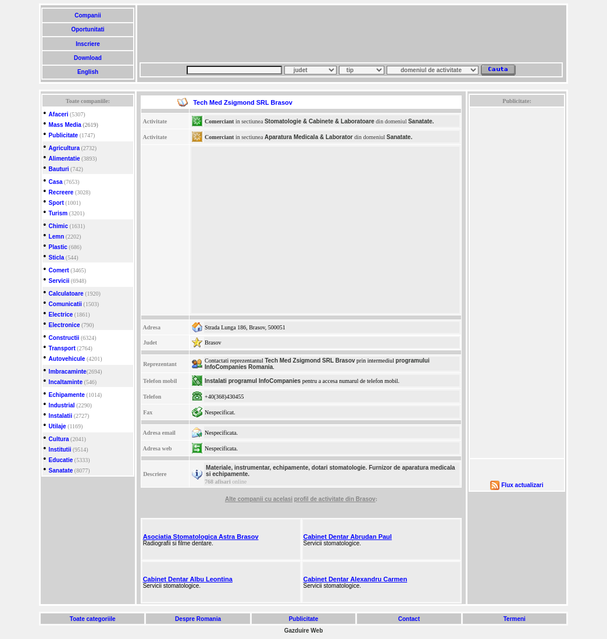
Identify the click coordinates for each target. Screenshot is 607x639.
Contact (409, 619)
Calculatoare (66, 293)
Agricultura (64, 148)
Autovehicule (67, 359)
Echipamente (67, 395)
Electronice (64, 325)
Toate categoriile (92, 619)
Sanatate (61, 470)
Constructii (64, 338)
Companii (87, 15)
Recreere (61, 192)
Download (87, 58)
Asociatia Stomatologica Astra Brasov (201, 536)
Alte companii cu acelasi (258, 499)
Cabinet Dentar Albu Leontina (188, 579)
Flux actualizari (522, 485)
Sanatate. (421, 121)
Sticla (57, 257)
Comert (59, 270)
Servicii (59, 281)
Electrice (61, 314)
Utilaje (57, 426)
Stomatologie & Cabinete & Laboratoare (319, 121)
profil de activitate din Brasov (335, 499)
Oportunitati (88, 29)
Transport (62, 348)
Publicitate (63, 135)
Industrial (62, 405)
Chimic (58, 226)
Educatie (61, 460)
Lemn (57, 236)
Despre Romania (197, 619)
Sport (56, 203)
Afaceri (59, 114)
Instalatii (61, 416)
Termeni (514, 619)
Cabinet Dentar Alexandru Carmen (356, 579)
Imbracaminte (68, 371)
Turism (58, 213)
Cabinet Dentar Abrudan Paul (348, 536)
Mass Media (65, 125)
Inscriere (87, 44)
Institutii (60, 449)
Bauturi (59, 169)
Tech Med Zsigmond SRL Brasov (310, 360)
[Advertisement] (351, 34)
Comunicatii (65, 304)
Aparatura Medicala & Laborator (309, 137)
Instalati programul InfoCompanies (253, 381)
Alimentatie (64, 158)
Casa (56, 182)
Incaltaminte (66, 382)
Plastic (58, 247)
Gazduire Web (303, 630)
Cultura (59, 439)
